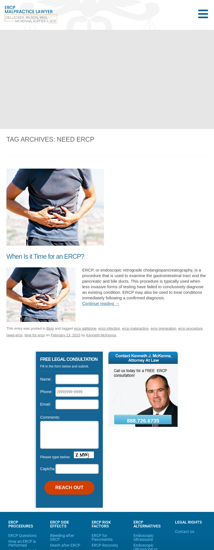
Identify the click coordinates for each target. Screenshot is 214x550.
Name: (46, 379)
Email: (45, 404)
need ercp (14, 335)
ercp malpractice (135, 328)
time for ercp (35, 335)
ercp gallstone (85, 328)
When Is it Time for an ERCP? (45, 256)
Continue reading (100, 303)
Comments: (50, 417)
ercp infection (109, 328)
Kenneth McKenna (101, 335)
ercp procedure (190, 328)
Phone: (46, 391)
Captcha (47, 469)
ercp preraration (163, 328)
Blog (50, 328)
